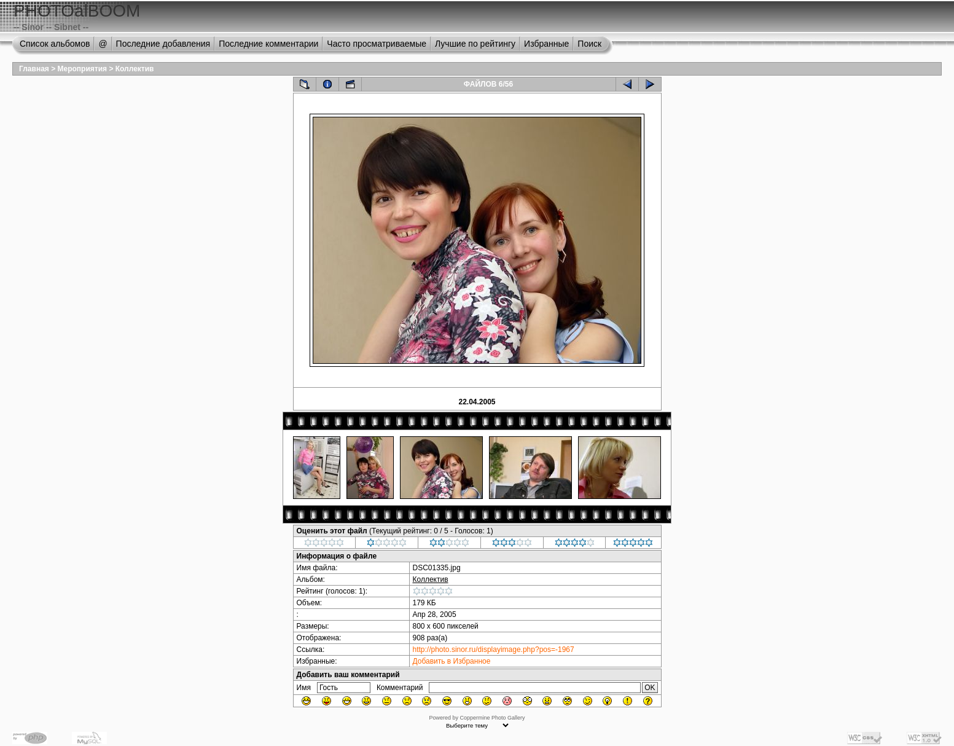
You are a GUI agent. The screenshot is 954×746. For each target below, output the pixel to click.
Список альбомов (55, 44)
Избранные (546, 44)
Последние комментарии (268, 44)
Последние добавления (163, 44)
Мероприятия (83, 69)
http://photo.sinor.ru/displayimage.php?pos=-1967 (493, 649)
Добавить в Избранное (452, 661)
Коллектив (134, 69)
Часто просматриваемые (376, 44)
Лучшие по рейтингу (475, 44)
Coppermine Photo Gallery (492, 718)
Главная (34, 69)
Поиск (589, 44)
